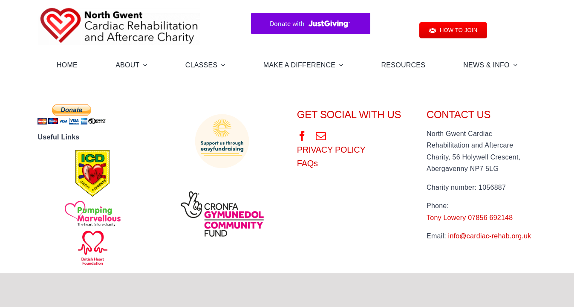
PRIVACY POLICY (331, 149)
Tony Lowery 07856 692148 (470, 217)
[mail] (321, 136)
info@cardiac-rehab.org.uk (489, 236)
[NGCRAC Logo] (119, 7)
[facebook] (302, 136)
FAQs (307, 163)
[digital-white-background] (222, 181)
